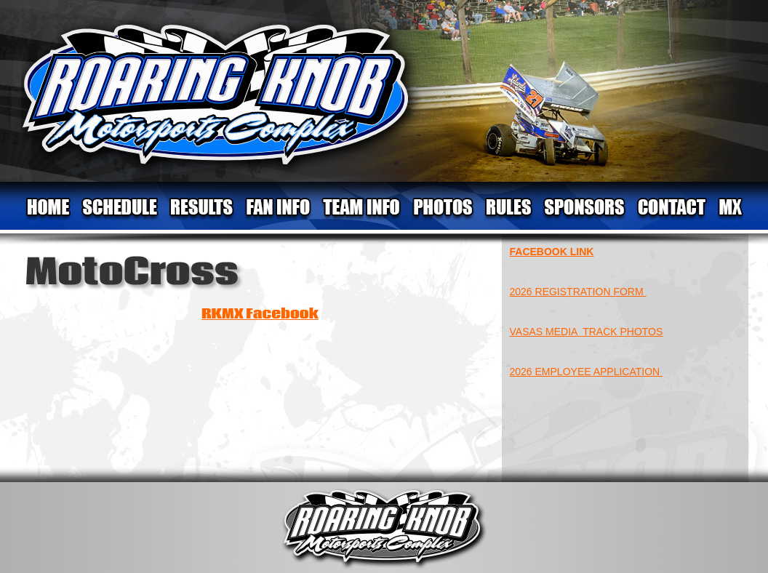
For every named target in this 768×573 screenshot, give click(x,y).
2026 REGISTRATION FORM (578, 291)
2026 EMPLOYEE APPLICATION (586, 371)
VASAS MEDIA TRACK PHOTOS (586, 331)
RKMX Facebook (260, 314)
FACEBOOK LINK (552, 251)
